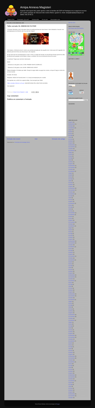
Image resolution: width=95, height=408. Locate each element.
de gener (70, 122)
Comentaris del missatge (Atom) (22, 142)
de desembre (71, 124)
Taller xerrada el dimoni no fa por (15, 83)
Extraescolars (35, 19)
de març (70, 139)
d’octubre (70, 126)
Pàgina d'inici (10, 19)
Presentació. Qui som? (23, 19)
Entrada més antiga (58, 139)
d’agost (70, 129)
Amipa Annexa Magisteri (35, 7)
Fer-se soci (45, 19)
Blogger (58, 404)
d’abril (69, 137)
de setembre (71, 127)
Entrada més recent (13, 139)
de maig (70, 135)
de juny (70, 133)
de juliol (70, 131)
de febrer (70, 141)
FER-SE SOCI (71, 22)
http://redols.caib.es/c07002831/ (76, 28)
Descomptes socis (55, 19)
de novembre (71, 146)
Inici (36, 139)
